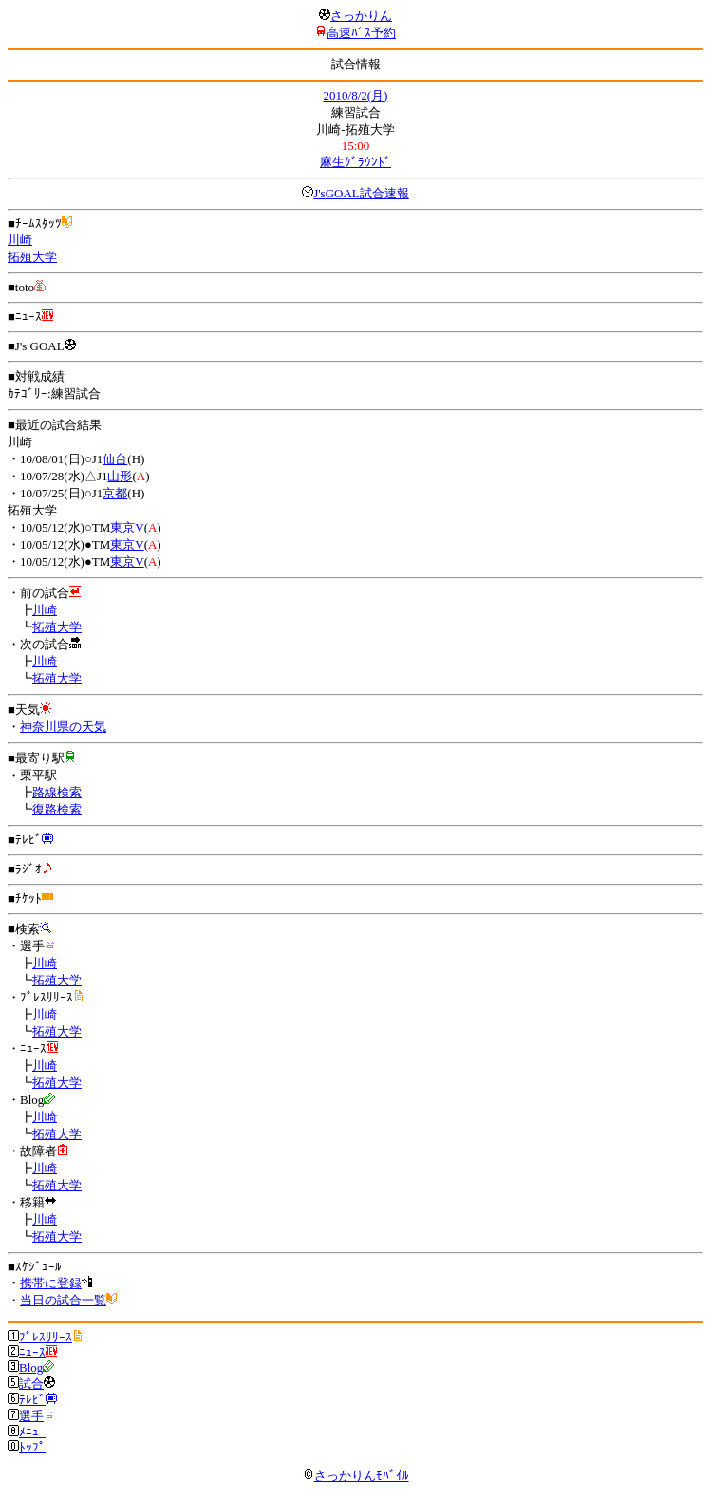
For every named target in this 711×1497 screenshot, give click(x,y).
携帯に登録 (51, 1283)
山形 (119, 476)
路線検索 (57, 792)
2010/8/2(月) (356, 95)
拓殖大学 (32, 257)
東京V (126, 527)
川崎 (20, 240)
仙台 (115, 459)
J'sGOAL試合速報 (361, 193)
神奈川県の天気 (63, 727)
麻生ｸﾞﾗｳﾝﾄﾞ (355, 162)
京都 (115, 493)
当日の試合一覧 (63, 1300)
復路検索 (57, 809)
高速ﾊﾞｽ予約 (361, 33)
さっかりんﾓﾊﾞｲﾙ (356, 1476)
